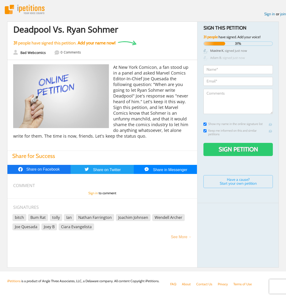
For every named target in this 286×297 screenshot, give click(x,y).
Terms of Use (242, 284)
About (186, 284)
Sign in (269, 14)
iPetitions (25, 9)
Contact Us (204, 284)
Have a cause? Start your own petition (238, 181)
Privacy (223, 284)
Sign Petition (238, 149)
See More (179, 237)
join (283, 14)
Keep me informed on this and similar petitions (230, 132)
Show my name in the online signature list (233, 124)
